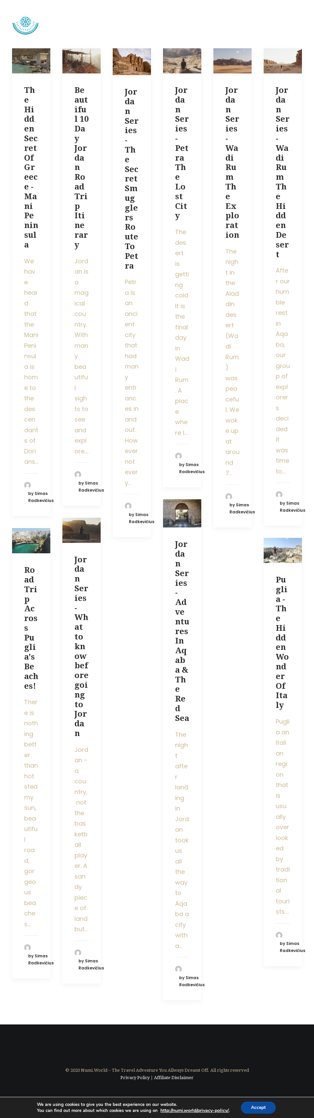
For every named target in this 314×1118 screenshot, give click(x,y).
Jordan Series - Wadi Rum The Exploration (232, 163)
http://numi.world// (194, 1110)
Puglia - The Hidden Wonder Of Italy (282, 642)
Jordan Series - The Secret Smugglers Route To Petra (132, 178)
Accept (258, 1107)
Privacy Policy (135, 1077)
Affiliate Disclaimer (174, 1077)
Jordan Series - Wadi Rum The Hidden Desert (283, 172)
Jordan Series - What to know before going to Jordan (81, 646)
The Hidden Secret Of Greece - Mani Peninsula (31, 167)
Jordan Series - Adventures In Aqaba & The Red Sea (182, 631)
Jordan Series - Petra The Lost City (182, 153)
